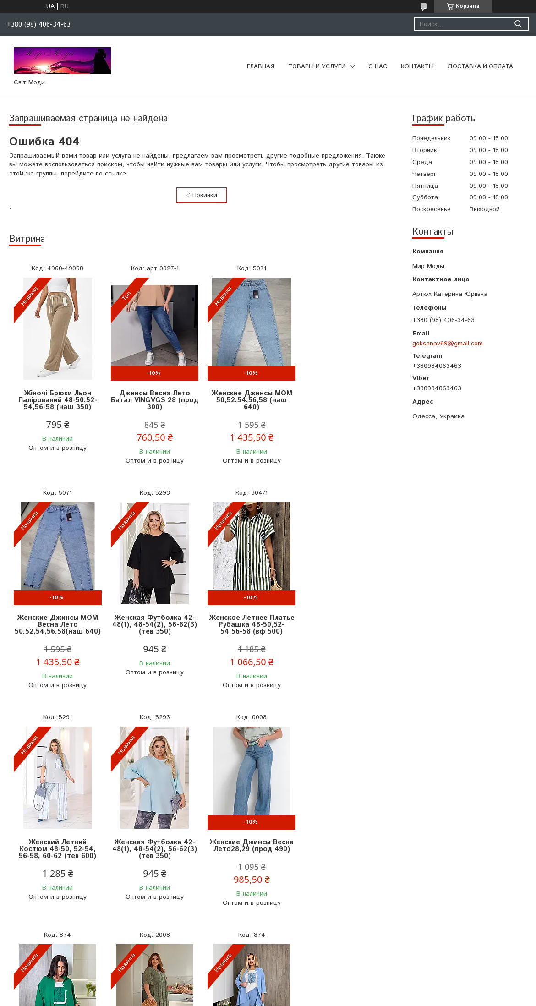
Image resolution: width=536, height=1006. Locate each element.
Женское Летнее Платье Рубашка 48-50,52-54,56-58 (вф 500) (154, 624)
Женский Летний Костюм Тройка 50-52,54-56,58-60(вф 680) (153, 849)
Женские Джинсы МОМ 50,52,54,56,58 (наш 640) (249, 400)
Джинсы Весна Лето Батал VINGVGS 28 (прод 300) (153, 400)
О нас (377, 66)
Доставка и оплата (480, 66)
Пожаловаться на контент (240, 997)
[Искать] (518, 24)
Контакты (417, 66)
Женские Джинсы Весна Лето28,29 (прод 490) (57, 846)
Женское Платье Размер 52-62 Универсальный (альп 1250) (250, 849)
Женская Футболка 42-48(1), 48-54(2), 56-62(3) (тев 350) (57, 624)
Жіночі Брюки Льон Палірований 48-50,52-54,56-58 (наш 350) (57, 400)
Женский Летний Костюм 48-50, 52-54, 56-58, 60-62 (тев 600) (250, 624)
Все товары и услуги (198, 949)
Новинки (204, 195)
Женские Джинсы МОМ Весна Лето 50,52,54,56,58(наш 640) (346, 400)
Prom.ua (308, 989)
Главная (260, 66)
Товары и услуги (316, 66)
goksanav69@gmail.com (447, 343)
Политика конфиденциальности (321, 997)
